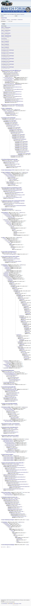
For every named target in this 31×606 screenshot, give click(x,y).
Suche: (2, 15)
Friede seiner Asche (11, 217)
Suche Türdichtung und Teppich (8, 519)
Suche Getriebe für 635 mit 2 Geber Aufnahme (10, 256)
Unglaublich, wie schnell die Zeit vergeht (10, 72)
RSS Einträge (11, 603)
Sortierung (8, 19)
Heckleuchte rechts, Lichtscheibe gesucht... (10, 427)
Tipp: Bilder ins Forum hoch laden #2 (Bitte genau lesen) (12, 104)
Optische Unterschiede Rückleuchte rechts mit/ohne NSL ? (13, 462)
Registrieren (5, 14)
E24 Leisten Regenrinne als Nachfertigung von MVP (11, 187)
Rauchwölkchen (5, 212)
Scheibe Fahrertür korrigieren (7, 454)
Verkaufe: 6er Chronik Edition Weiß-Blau (9, 403)
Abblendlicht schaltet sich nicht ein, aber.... (10, 497)
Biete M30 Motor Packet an (7, 439)
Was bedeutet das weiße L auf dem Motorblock (11, 423)
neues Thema (4, 17)
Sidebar (3, 23)
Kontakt (20, 603)
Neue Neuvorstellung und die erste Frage (9, 159)
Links (8, 14)
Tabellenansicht (20, 19)
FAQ (15, 14)
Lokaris (3, 237)
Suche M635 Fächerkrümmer (7, 209)
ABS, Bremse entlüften (6, 407)
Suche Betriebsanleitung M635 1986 (8, 386)
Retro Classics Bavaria (6, 492)
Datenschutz (22, 14)
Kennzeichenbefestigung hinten (8, 370)
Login (2, 14)
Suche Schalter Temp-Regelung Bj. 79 (9, 251)
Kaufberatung (4, 264)
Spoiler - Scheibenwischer (7, 108)
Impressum (18, 14)
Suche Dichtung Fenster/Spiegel (8, 544)
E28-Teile (9, 224)
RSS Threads (16, 603)
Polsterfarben (4, 522)
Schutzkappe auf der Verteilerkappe (8, 117)
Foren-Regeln (12, 14)
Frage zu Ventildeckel (6, 172)
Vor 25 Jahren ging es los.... (8, 77)
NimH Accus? (5, 219)
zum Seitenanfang (4, 603)
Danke (9, 526)
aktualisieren (3, 19)
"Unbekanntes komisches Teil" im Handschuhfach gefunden (13, 200)
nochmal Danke (19, 538)
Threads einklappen (14, 19)
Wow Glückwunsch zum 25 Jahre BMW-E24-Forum (11, 70)
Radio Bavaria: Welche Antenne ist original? (10, 435)
